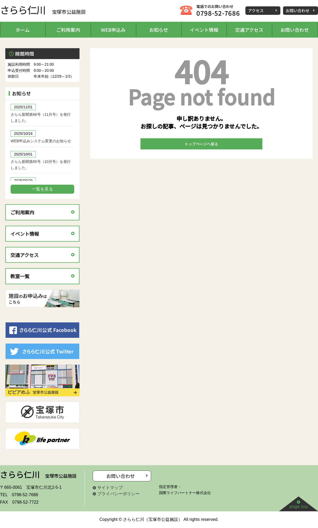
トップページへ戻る (201, 144)
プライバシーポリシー (118, 493)
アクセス (256, 10)
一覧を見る (42, 189)
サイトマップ (110, 487)
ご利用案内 (22, 212)
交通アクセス (24, 254)
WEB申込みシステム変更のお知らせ (41, 141)
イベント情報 (24, 233)
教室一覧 (19, 276)
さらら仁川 (43, 9)
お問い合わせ (298, 10)
